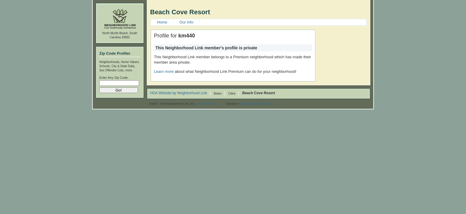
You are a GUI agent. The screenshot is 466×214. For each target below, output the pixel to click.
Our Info (186, 22)
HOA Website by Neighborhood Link (178, 93)
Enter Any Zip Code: (113, 77)
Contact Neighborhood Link (256, 103)
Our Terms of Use (205, 103)
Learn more (164, 71)
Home (162, 22)
